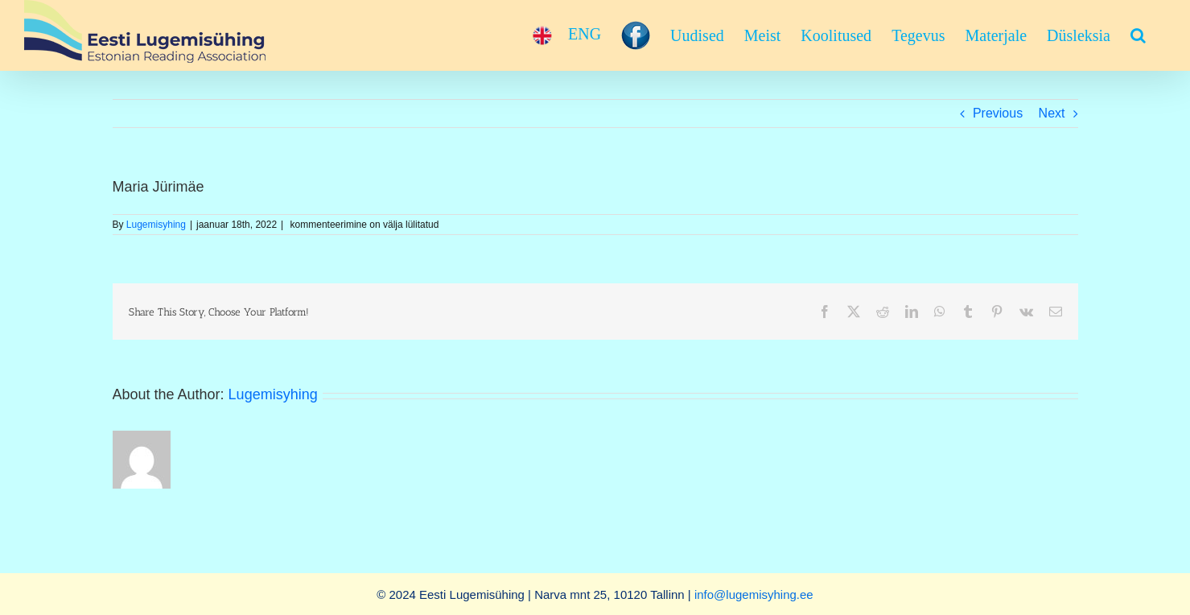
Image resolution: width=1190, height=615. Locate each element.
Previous (998, 113)
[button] (1138, 35)
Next (1052, 113)
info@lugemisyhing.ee (753, 594)
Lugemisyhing (156, 224)
